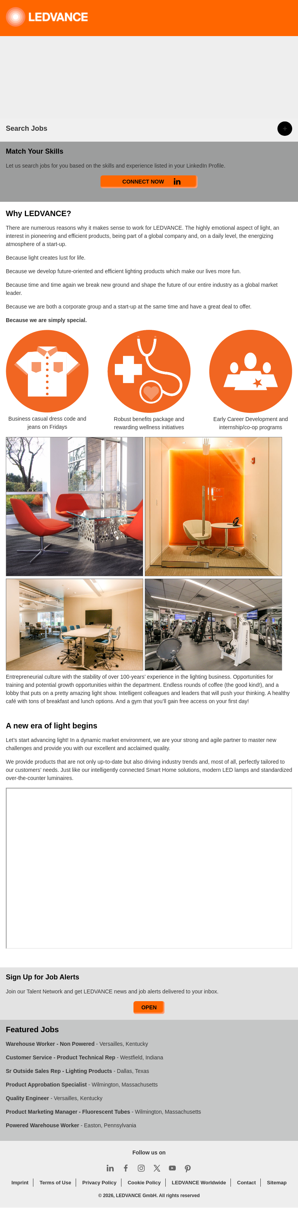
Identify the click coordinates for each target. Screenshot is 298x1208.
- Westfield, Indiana (84, 1057)
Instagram (141, 1168)
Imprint (19, 1182)
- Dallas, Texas (77, 1071)
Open (149, 1007)
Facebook (126, 1168)
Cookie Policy (144, 1182)
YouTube (172, 1168)
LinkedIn (110, 1168)
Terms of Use (55, 1182)
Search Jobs (26, 128)
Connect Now (143, 182)
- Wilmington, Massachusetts (82, 1084)
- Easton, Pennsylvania (71, 1125)
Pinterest (188, 1168)
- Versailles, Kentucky (77, 1044)
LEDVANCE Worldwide (199, 1182)
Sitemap (277, 1182)
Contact (246, 1182)
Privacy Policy (99, 1182)
